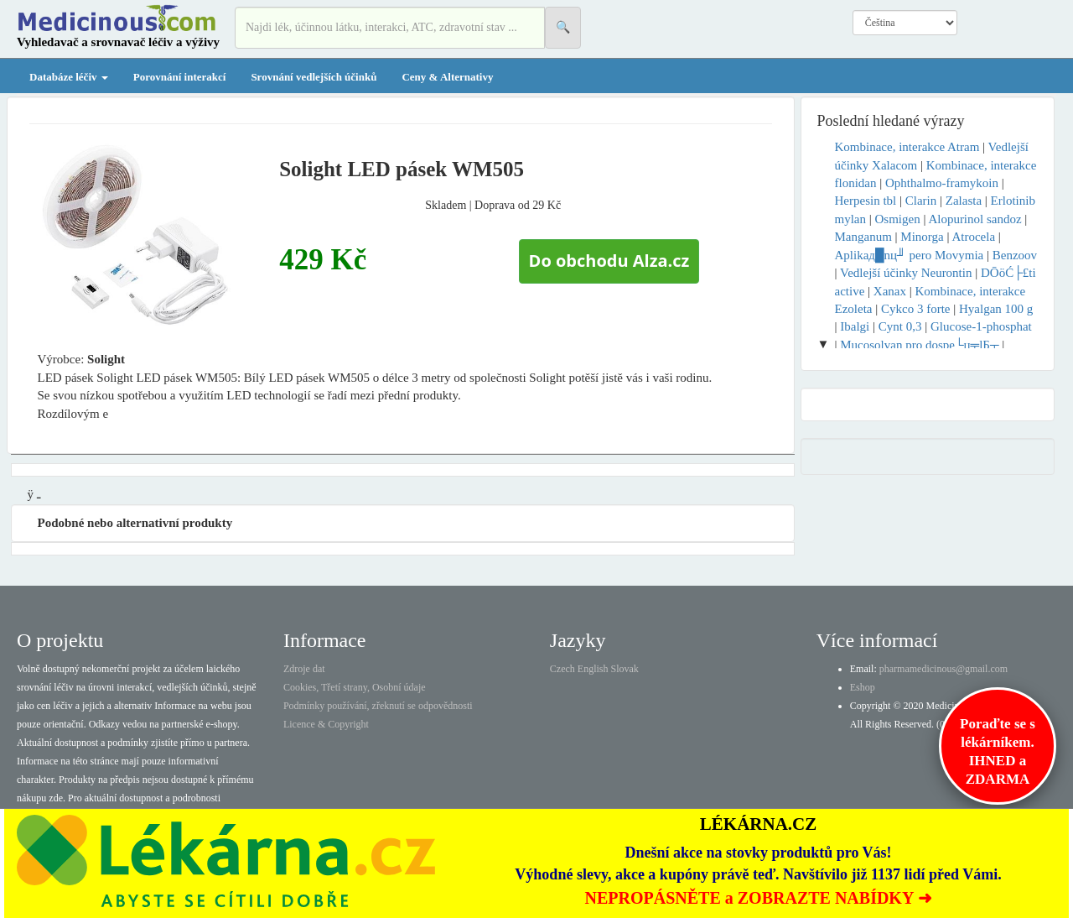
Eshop (862, 687)
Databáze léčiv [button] (68, 76)
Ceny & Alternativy (447, 76)
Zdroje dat (304, 669)
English (593, 669)
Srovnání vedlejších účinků (313, 76)
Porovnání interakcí (179, 76)
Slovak (625, 669)
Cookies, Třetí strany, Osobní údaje (354, 687)
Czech (562, 669)
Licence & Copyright (326, 724)
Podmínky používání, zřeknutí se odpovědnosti (378, 706)
